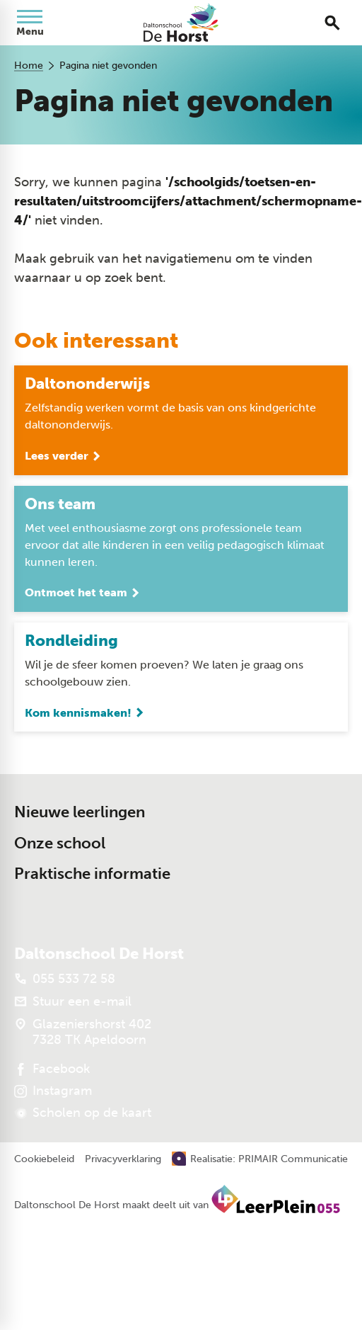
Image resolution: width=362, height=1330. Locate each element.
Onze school (59, 843)
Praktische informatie (92, 873)
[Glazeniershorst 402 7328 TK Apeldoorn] (82, 1031)
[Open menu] (29, 22)
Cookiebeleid (44, 1159)
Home (28, 65)
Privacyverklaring (123, 1159)
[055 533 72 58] (64, 979)
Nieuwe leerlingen (79, 812)
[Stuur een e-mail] (73, 1001)
